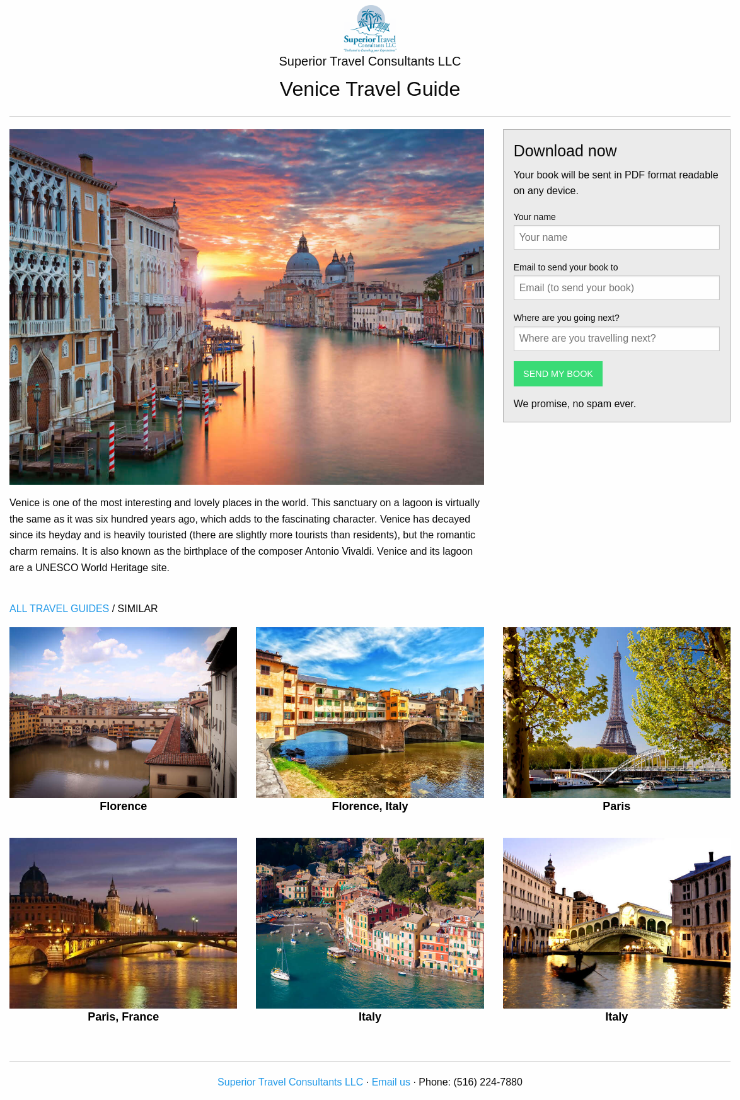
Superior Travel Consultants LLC (291, 1082)
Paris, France (123, 1016)
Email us (391, 1082)
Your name (535, 217)
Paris (616, 806)
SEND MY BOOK (558, 374)
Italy (370, 1016)
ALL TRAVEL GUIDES (59, 608)
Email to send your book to (566, 267)
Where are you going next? (567, 318)
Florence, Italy (370, 806)
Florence (123, 806)
